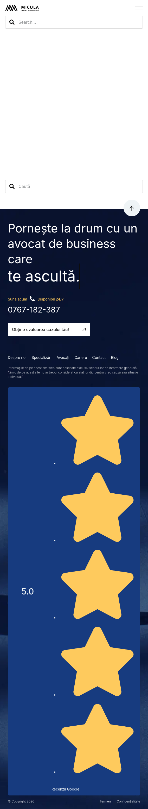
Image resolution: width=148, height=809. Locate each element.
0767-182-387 (34, 309)
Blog (115, 357)
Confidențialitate (128, 801)
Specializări (41, 357)
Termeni (105, 801)
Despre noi (17, 357)
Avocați (63, 357)
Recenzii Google (65, 789)
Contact (99, 357)
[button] (139, 8)
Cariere (80, 357)
